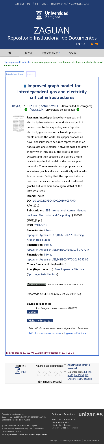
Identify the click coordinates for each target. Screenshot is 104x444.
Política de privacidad (38, 434)
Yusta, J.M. (37, 109)
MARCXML (79, 375)
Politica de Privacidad (91, 440)
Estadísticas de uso (14, 74)
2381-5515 (40, 225)
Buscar (16, 417)
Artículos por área (51, 333)
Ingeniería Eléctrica (75, 333)
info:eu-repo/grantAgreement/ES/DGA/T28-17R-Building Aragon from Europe (55, 235)
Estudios (19, 3)
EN (78, 44)
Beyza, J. (17, 106)
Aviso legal (6, 434)
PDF (21, 372)
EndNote (72, 378)
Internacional (58, 3)
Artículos (26, 62)
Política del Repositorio (63, 414)
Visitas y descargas (40, 320)
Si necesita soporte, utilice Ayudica (16, 420)
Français (74, 427)
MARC (70, 375)
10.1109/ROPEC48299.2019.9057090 (54, 200)
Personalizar (50, 52)
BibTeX (88, 371)
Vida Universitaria (79, 3)
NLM (79, 378)
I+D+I (29, 3)
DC (86, 375)
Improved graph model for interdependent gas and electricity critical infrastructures (52, 91)
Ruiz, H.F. (32, 106)
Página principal (12, 62)
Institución (41, 3)
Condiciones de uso (19, 434)
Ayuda (73, 52)
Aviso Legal (53, 440)
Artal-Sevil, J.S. (51, 106)
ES (84, 44)
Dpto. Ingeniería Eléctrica (42, 274)
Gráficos (30, 74)
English (55, 427)
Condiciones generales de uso (70, 440)
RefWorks (87, 378)
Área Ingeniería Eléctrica (69, 269)
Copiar (32, 311)
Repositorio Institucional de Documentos (52, 37)
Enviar (29, 52)
